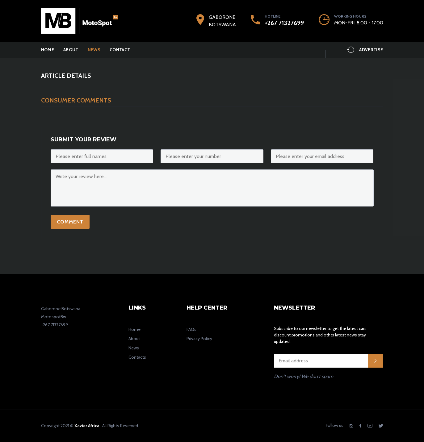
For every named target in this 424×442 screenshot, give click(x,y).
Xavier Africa (86, 425)
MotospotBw (53, 316)
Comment (70, 222)
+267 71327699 (284, 23)
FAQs (191, 329)
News (94, 49)
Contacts (137, 357)
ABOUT (70, 49)
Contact (120, 49)
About (134, 338)
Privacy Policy (199, 338)
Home (47, 49)
